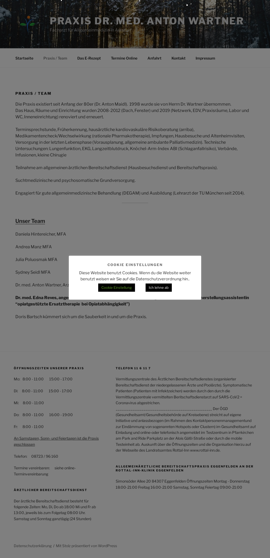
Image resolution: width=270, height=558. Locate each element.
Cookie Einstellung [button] (116, 287)
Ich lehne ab (159, 287)
